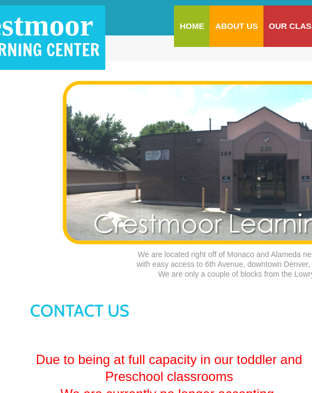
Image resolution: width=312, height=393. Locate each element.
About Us (236, 26)
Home (191, 26)
